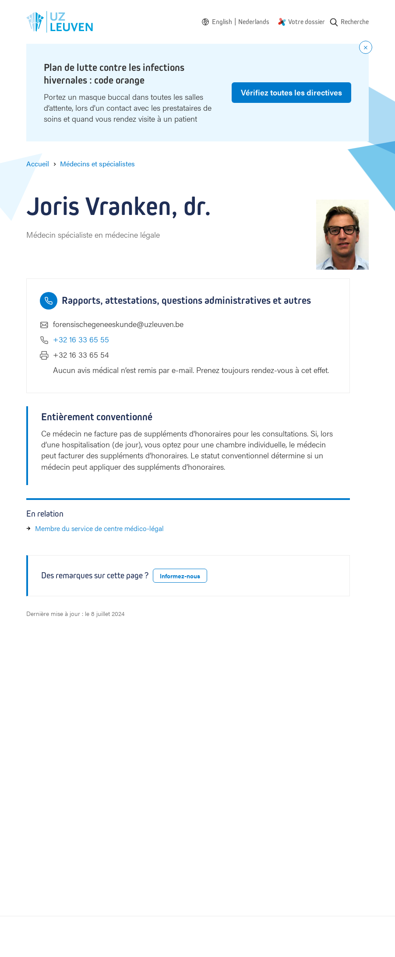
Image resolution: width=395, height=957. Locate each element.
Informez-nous (180, 575)
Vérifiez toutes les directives (291, 92)
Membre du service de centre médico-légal (99, 528)
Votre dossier (306, 22)
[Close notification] (365, 47)
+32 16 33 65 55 (81, 339)
